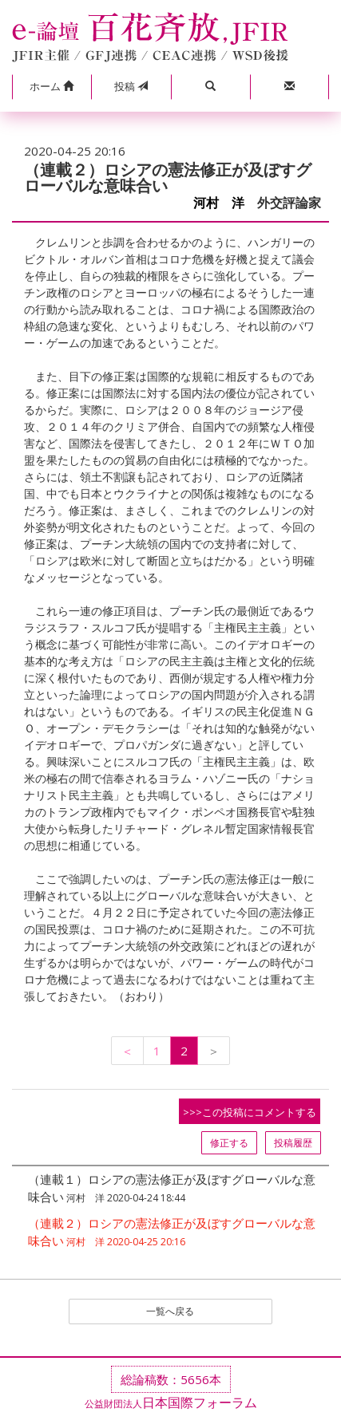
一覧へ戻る (170, 1311)
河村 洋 (218, 203)
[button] (51, 87)
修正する (229, 1143)
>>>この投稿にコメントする (249, 1112)
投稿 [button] (131, 86)
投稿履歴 (293, 1143)
